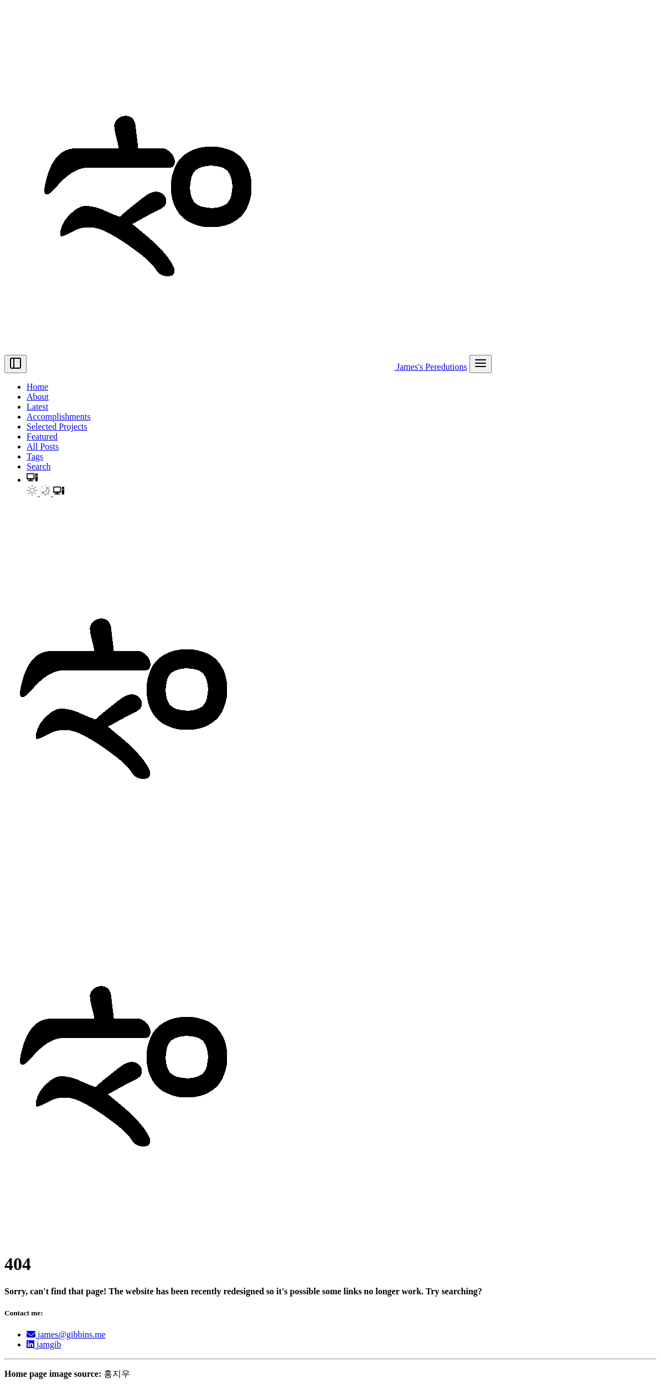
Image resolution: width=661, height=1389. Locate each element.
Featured (42, 436)
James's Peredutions (248, 366)
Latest (37, 406)
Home (37, 386)
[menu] (480, 364)
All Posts (43, 446)
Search (39, 466)
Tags (35, 456)
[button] (32, 479)
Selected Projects (57, 426)
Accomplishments (59, 416)
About (38, 396)
